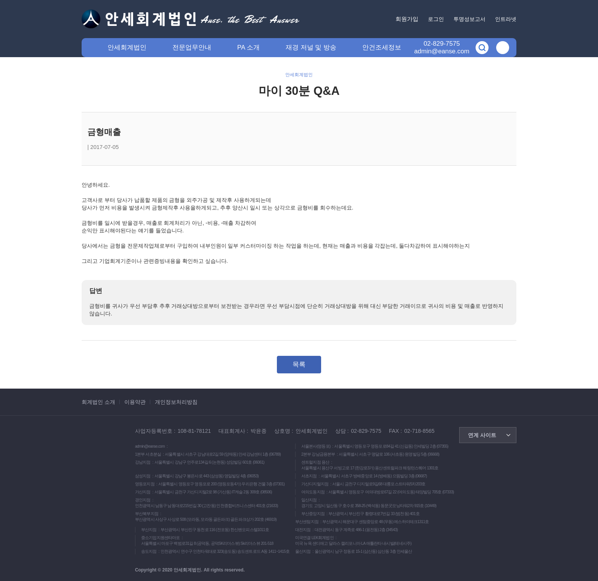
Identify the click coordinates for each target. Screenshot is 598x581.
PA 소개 (248, 47)
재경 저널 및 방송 (311, 47)
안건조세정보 (381, 47)
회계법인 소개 (98, 402)
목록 (299, 364)
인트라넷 (505, 19)
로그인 (436, 19)
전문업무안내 (191, 47)
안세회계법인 (127, 47)
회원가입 (406, 19)
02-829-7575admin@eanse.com (441, 47)
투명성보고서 (469, 19)
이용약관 (135, 402)
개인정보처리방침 (176, 402)
